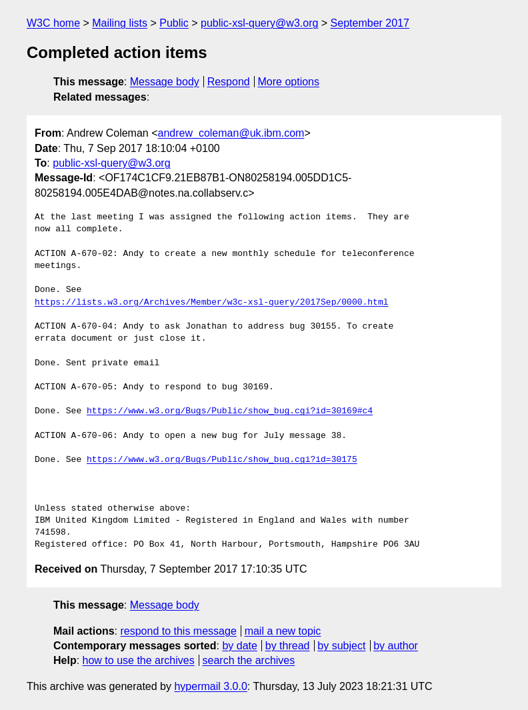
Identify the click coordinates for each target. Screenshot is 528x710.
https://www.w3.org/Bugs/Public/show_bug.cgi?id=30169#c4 (230, 411)
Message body (164, 81)
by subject (341, 645)
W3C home (53, 23)
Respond (228, 81)
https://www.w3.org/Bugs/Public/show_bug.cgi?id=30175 (222, 460)
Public (174, 23)
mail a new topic (283, 631)
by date (239, 645)
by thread (287, 645)
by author (395, 645)
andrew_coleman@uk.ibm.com (231, 133)
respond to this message (178, 631)
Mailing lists (119, 23)
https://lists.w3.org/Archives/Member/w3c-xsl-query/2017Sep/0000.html (211, 303)
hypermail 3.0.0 (210, 686)
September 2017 (370, 23)
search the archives (249, 660)
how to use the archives (139, 660)
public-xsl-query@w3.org (259, 23)
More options (289, 81)
